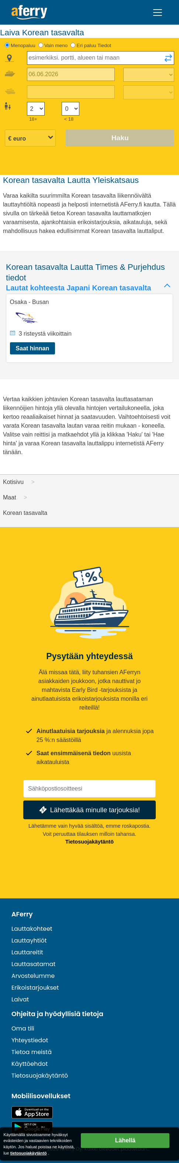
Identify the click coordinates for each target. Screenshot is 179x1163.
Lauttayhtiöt (29, 940)
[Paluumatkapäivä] (71, 92)
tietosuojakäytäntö (28, 1153)
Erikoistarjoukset (35, 987)
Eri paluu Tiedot (93, 45)
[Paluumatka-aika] (148, 92)
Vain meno (56, 45)
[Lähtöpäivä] (71, 74)
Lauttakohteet (31, 929)
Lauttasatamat (33, 964)
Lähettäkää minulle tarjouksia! (89, 810)
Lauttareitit (27, 952)
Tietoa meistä (31, 1052)
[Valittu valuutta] (30, 138)
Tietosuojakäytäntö (89, 842)
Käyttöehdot (29, 1064)
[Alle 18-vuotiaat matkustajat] (70, 109)
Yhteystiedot (29, 1040)
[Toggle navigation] (158, 12)
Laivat (20, 999)
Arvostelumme (33, 976)
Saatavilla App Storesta (32, 1112)
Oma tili (22, 1028)
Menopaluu (23, 45)
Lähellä (125, 1140)
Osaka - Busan (29, 302)
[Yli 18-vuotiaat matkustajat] (36, 109)
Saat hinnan (32, 348)
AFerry (22, 914)
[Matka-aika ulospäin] (148, 75)
